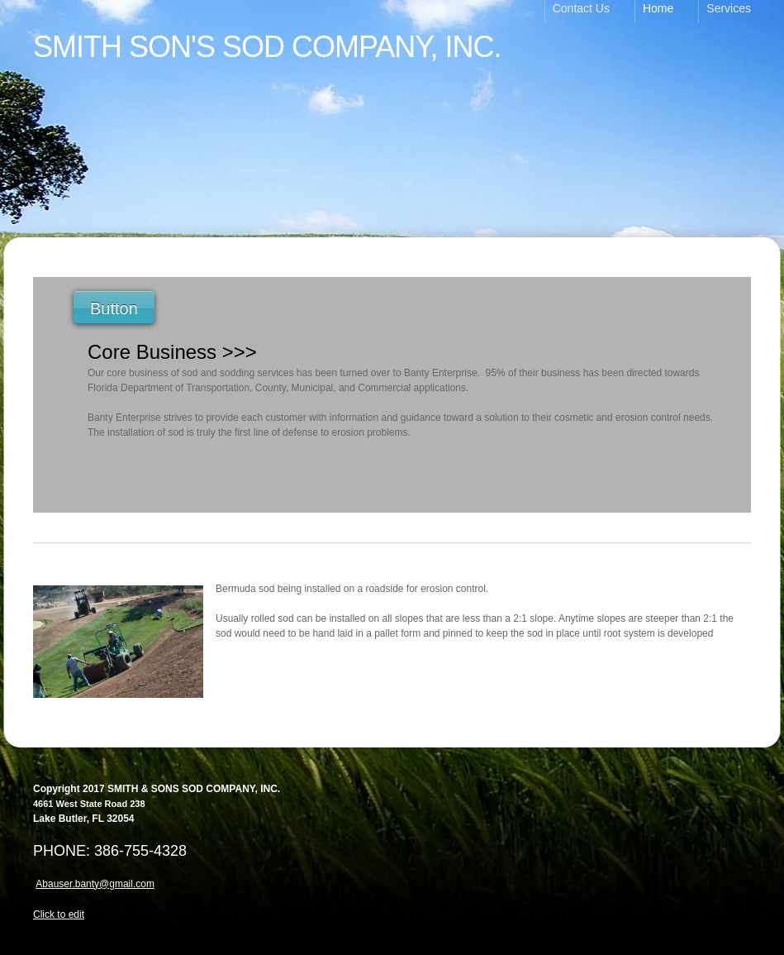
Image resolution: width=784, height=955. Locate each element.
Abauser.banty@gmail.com (95, 884)
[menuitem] (589, 11)
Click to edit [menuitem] (58, 914)
